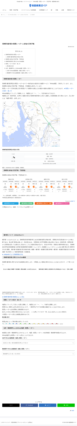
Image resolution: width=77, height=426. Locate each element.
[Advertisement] (38, 30)
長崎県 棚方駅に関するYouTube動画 (15, 62)
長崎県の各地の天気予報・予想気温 (15, 59)
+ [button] (4, 105)
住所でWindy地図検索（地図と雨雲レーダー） (19, 71)
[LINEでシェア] (66, 406)
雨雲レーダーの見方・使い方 (13, 64)
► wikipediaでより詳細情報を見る (12, 256)
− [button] (4, 107)
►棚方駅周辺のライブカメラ (62, 204)
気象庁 (73, 202)
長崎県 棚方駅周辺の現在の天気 (15, 57)
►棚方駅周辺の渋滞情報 (26, 204)
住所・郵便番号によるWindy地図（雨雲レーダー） (19, 69)
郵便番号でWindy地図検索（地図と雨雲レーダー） (21, 74)
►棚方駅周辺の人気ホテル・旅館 (44, 204)
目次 (17, 51)
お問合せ (33, 423)
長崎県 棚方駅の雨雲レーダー (14, 54)
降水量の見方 (10, 67)
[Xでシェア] (11, 406)
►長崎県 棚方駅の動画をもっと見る (13, 298)
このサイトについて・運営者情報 (9, 423)
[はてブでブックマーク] (47, 406)
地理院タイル (57, 147)
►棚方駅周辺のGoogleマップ (10, 204)
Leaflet (53, 147)
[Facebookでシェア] (29, 406)
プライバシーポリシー (24, 423)
